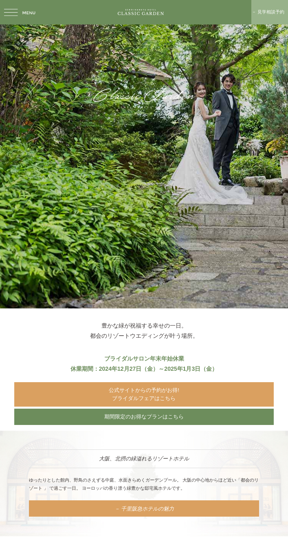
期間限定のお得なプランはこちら (144, 417)
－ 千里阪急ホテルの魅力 (144, 508)
